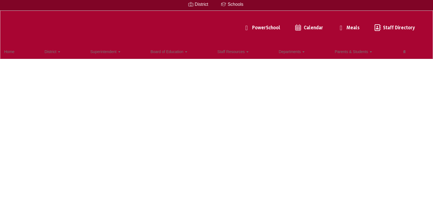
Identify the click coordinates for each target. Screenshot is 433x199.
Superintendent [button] (70, 51)
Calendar (225, 25)
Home (18, 51)
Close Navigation (285, 53)
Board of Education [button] (112, 51)
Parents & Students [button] (231, 51)
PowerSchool (178, 25)
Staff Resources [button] (154, 51)
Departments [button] (191, 51)
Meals (265, 25)
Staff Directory (311, 25)
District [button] (39, 51)
